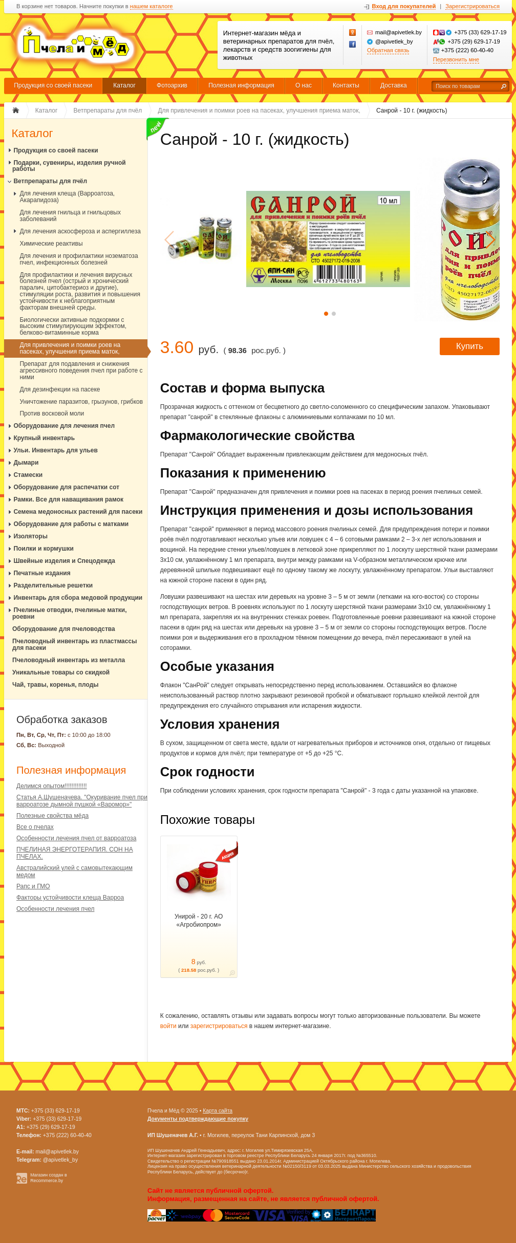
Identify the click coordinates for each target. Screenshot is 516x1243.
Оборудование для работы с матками (70, 524)
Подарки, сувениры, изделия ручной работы (69, 166)
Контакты (346, 85)
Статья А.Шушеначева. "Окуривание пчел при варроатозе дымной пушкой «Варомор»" (81, 801)
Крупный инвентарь (44, 438)
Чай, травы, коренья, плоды (55, 684)
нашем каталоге (151, 6)
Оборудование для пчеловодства (63, 629)
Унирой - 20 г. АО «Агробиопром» (199, 920)
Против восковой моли (51, 413)
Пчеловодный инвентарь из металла (68, 660)
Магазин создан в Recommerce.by (48, 1177)
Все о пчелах (35, 827)
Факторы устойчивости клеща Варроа (70, 897)
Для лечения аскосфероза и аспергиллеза (80, 231)
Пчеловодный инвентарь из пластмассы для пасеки (74, 644)
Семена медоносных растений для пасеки (77, 511)
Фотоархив (172, 85)
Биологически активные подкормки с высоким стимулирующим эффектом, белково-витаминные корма (72, 326)
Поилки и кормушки (43, 548)
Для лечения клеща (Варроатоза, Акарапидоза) (67, 197)
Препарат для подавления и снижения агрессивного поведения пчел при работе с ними (80, 370)
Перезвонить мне (456, 59)
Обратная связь (388, 50)
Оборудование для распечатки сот (66, 487)
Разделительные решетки (53, 585)
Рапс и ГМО (33, 886)
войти (168, 1026)
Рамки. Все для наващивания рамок (68, 499)
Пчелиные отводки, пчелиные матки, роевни (69, 613)
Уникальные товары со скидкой (61, 672)
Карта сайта (217, 1111)
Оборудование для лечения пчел (64, 425)
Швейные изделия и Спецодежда (64, 560)
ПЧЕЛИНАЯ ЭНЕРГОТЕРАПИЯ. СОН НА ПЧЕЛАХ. (74, 853)
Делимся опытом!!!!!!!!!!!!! (51, 786)
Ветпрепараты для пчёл (50, 181)
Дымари (25, 462)
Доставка (393, 85)
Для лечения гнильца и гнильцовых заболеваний (70, 216)
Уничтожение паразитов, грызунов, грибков (81, 401)
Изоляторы (30, 536)
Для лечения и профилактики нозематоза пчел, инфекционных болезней (78, 259)
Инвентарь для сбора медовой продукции (77, 597)
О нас (303, 85)
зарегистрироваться (219, 1026)
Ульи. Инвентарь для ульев (55, 450)
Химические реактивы (50, 243)
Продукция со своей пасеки (53, 85)
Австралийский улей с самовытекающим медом (74, 871)
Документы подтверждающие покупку (197, 1119)
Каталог (124, 85)
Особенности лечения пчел (55, 908)
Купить (469, 346)
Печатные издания (41, 573)
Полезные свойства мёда (52, 815)
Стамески (27, 474)
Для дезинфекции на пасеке (59, 389)
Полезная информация (241, 85)
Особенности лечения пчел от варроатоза (76, 838)
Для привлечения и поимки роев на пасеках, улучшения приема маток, (69, 348)
